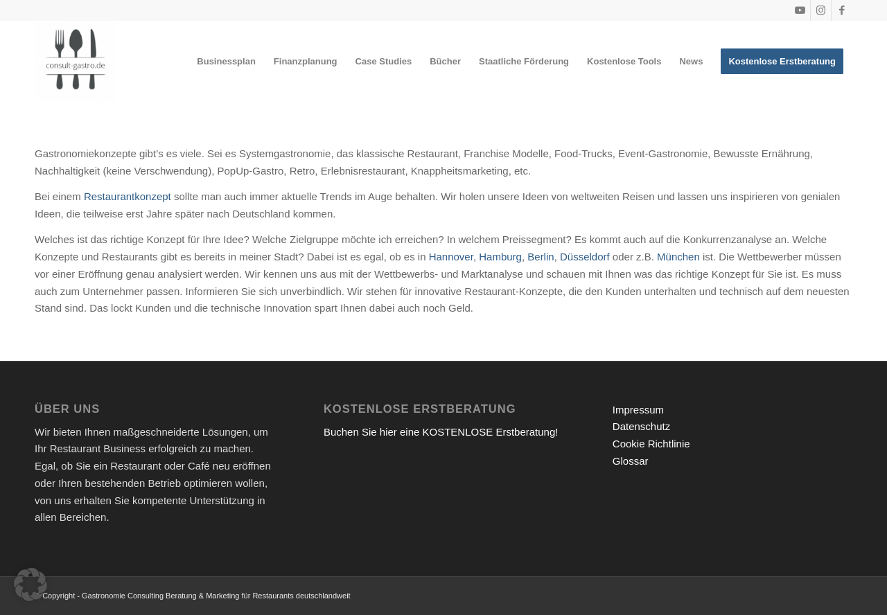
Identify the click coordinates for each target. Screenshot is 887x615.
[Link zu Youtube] (800, 10)
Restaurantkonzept (127, 196)
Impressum (638, 410)
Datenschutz (641, 426)
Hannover (451, 256)
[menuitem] (226, 61)
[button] (30, 584)
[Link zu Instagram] (821, 10)
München (678, 256)
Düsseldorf (585, 256)
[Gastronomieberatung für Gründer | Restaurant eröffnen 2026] (75, 61)
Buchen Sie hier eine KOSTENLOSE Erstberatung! (441, 432)
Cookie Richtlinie (651, 443)
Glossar (631, 461)
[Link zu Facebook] (842, 10)
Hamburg (500, 256)
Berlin (540, 256)
